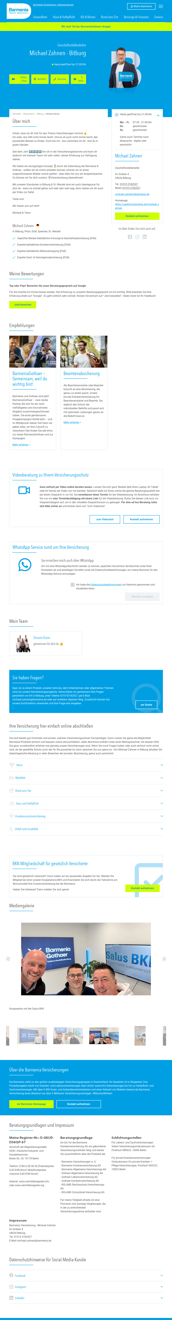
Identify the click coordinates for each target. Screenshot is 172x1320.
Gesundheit (40, 17)
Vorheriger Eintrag (8, 959)
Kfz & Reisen (88, 17)
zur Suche (149, 704)
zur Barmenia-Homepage (28, 1105)
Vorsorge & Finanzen (136, 17)
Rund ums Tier (109, 17)
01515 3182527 (129, 184)
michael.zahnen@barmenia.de (132, 194)
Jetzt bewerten (25, 304)
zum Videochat (104, 519)
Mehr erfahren (21, 444)
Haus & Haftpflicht (64, 17)
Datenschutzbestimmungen (106, 584)
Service (158, 17)
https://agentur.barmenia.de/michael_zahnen (137, 206)
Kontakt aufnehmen (143, 216)
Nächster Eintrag (164, 959)
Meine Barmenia (145, 6)
